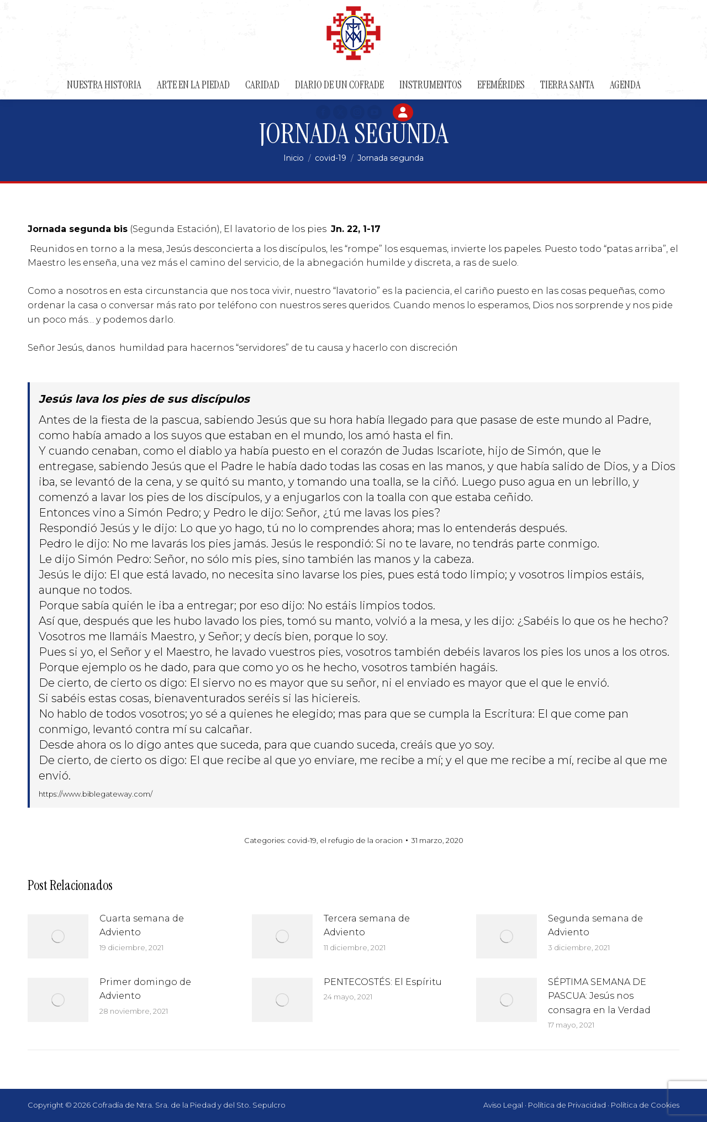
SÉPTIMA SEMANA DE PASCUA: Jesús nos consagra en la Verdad (599, 996)
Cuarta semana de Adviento (141, 925)
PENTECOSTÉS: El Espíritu (383, 982)
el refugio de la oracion (361, 840)
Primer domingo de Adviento (145, 989)
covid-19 (301, 840)
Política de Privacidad (567, 1104)
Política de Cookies (645, 1104)
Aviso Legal (503, 1104)
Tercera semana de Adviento (367, 925)
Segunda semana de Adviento (595, 925)
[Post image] (58, 936)
